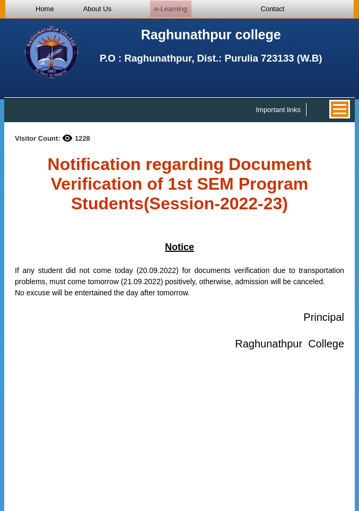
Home (45, 9)
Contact (273, 9)
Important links (278, 110)
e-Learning (170, 9)
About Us (97, 9)
